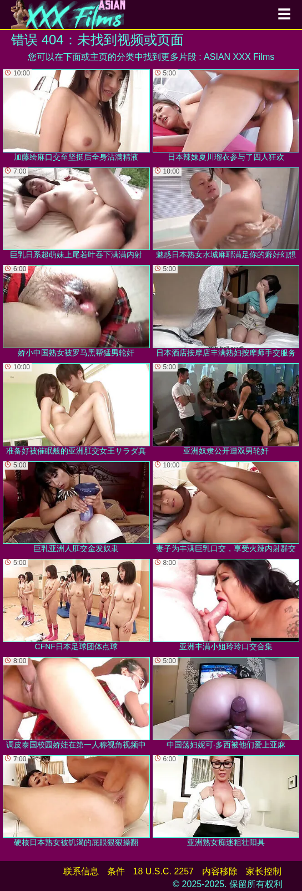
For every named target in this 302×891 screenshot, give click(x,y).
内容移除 (220, 871)
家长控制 (263, 871)
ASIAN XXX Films (239, 57)
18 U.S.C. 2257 (163, 871)
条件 (116, 871)
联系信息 (81, 871)
